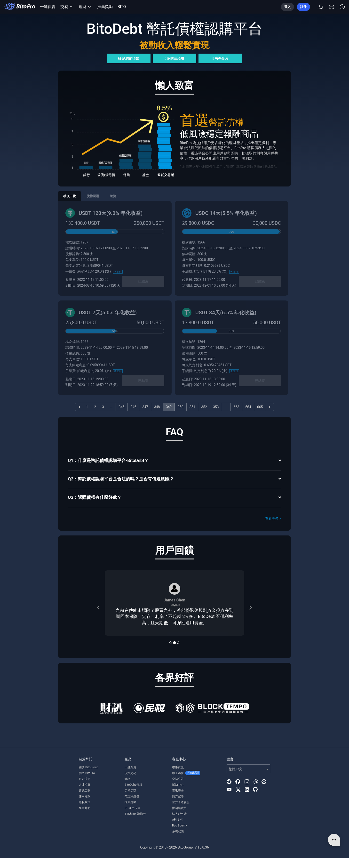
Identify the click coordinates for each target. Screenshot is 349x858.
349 (169, 407)
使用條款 (84, 796)
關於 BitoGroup (88, 767)
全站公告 (178, 779)
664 (248, 407)
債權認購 (93, 196)
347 (145, 407)
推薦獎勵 (105, 6)
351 (192, 407)
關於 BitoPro (87, 773)
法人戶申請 (179, 814)
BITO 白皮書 (132, 808)
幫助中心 (178, 784)
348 (157, 407)
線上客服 (178, 773)
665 (260, 407)
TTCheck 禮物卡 (135, 814)
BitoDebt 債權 (133, 784)
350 (180, 407)
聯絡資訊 (178, 767)
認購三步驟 (174, 58)
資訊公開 (84, 790)
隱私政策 (84, 802)
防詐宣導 (178, 796)
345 (122, 407)
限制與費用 (179, 808)
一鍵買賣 (48, 6)
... (111, 407)
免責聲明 (84, 808)
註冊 (303, 7)
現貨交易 (130, 773)
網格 (127, 779)
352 (204, 407)
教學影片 (220, 58)
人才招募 (84, 784)
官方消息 (84, 779)
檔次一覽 (69, 196)
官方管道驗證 (181, 802)
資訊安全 (178, 790)
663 (236, 407)
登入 (287, 7)
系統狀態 (178, 831)
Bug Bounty (179, 825)
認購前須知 (128, 58)
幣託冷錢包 (132, 796)
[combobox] (248, 768)
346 (133, 407)
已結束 (143, 281)
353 (216, 407)
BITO (122, 6)
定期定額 (130, 790)
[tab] (174, 461)
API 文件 (177, 819)
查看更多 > (273, 518)
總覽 (113, 196)
